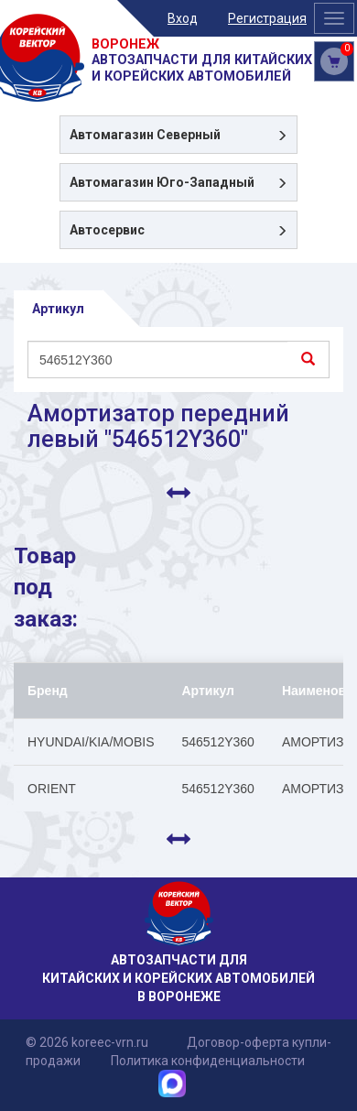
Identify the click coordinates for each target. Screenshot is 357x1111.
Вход (183, 18)
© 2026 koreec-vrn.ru (87, 1042)
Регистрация (267, 18)
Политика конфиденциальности (208, 1060)
